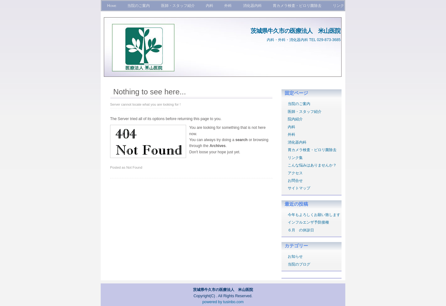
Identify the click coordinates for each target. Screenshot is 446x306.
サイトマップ (299, 188)
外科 (228, 5)
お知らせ (295, 256)
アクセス (295, 173)
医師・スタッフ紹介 (178, 5)
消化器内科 (252, 5)
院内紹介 (295, 119)
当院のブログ (299, 264)
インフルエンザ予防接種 (308, 222)
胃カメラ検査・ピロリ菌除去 (297, 5)
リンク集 (295, 158)
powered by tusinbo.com (223, 302)
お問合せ (295, 180)
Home (111, 5)
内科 (209, 5)
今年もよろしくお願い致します (314, 215)
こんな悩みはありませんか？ (312, 165)
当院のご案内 (138, 5)
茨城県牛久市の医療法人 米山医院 (296, 30)
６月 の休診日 (301, 230)
